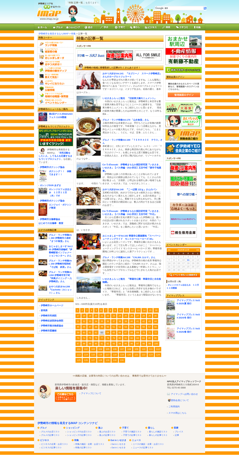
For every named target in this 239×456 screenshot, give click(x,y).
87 (78, 343)
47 (90, 327)
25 (125, 315)
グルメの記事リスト (50, 435)
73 (78, 338)
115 (93, 354)
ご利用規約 (174, 406)
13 (138, 310)
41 (137, 321)
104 (100, 349)
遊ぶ (100, 427)
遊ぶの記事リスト (107, 435)
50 (108, 327)
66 (120, 332)
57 (149, 327)
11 (126, 310)
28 (143, 315)
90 (96, 343)
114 (86, 354)
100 (156, 343)
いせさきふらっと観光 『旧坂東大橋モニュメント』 (129, 98)
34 (96, 321)
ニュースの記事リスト (143, 447)
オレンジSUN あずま (50, 185)
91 (102, 343)
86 (155, 338)
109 (136, 349)
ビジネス (44, 440)
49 (102, 327)
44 (155, 321)
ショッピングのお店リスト (79, 431)
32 (84, 321)
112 (158, 349)
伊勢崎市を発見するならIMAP (54, 33)
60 (84, 332)
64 (108, 332)
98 (143, 343)
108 (129, 349)
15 (150, 310)
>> (197, 250)
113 (79, 354)
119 (122, 354)
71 (149, 332)
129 (107, 360)
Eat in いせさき (118, 440)
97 (137, 343)
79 (114, 338)
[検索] (179, 8)
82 (131, 338)
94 (120, 343)
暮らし (151, 427)
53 (125, 327)
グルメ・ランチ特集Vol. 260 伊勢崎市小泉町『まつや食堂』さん (60, 238)
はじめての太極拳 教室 (51, 223)
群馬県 (44, 310)
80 (120, 338)
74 (84, 338)
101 (79, 349)
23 (114, 315)
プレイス (179, 431)
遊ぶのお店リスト (107, 431)
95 (125, 343)
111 (151, 349)
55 (137, 327)
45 (78, 327)
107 (122, 349)
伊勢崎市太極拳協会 (50, 219)
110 (144, 349)
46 (84, 327)
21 (102, 315)
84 (143, 338)
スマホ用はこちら (177, 413)
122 (144, 354)
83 (137, 338)
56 (143, 327)
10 (120, 310)
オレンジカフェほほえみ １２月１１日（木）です (60, 192)
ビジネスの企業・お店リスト (54, 444)
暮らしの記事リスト (158, 435)
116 (100, 354)
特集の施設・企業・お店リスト (89, 444)
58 (155, 327)
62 (96, 332)
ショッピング (72, 427)
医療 (176, 427)
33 (90, 321)
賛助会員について (180, 400)
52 (120, 327)
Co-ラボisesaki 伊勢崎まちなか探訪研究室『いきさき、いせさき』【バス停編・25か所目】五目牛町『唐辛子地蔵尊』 (131, 167)
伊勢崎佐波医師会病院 (52, 320)
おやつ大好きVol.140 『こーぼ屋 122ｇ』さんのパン (129, 189)
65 (114, 332)
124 (158, 354)
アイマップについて (91, 393)
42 (143, 321)
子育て (125, 427)
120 (129, 354)
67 (125, 332)
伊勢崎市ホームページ (52, 305)
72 (155, 332)
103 (93, 349)
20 (96, 315)
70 (143, 332)
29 (149, 315)
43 (149, 321)
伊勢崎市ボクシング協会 (52, 167)
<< (169, 250)
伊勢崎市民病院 (49, 315)
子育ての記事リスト (132, 435)
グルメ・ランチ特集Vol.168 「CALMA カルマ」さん (128, 257)
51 (114, 327)
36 (108, 321)
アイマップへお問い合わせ (184, 394)
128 (100, 360)
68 (131, 332)
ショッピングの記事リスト (79, 435)
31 (78, 321)
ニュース (136, 440)
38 (120, 321)
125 (79, 360)
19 (90, 315)
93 (114, 343)
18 (84, 315)
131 (122, 360)
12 (132, 310)
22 (108, 315)
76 (96, 338)
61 (90, 332)
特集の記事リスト (83, 447)
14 (144, 310)
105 (107, 349)
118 (115, 354)
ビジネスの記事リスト (51, 447)
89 (90, 343)
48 (96, 327)
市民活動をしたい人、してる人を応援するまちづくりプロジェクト (55, 156)
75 (90, 338)
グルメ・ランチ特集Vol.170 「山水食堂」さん (125, 120)
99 (149, 343)
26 (131, 315)
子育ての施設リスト (132, 431)
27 (137, 315)
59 (78, 332)
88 (84, 343)
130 (115, 360)
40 (131, 321)
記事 (177, 435)
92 (108, 343)
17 (78, 315)
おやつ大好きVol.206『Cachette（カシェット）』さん (60, 289)
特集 (73, 33)
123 (151, 354)
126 (86, 360)
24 (120, 315)
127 (93, 360)
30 (155, 315)
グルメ (43, 427)
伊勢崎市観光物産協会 (52, 325)
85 (149, 338)
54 (131, 327)
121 (136, 354)
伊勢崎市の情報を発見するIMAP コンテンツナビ (67, 423)
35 (102, 321)
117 (107, 354)
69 (137, 332)
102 (86, 349)
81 (125, 338)
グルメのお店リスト (50, 431)
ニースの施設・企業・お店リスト (148, 444)
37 (114, 321)
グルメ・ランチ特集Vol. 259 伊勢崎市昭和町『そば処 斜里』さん (60, 263)
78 (108, 338)
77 (102, 338)
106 (115, 349)
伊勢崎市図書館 (49, 330)
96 (131, 343)
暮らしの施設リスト (158, 431)
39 (125, 321)
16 (156, 310)
